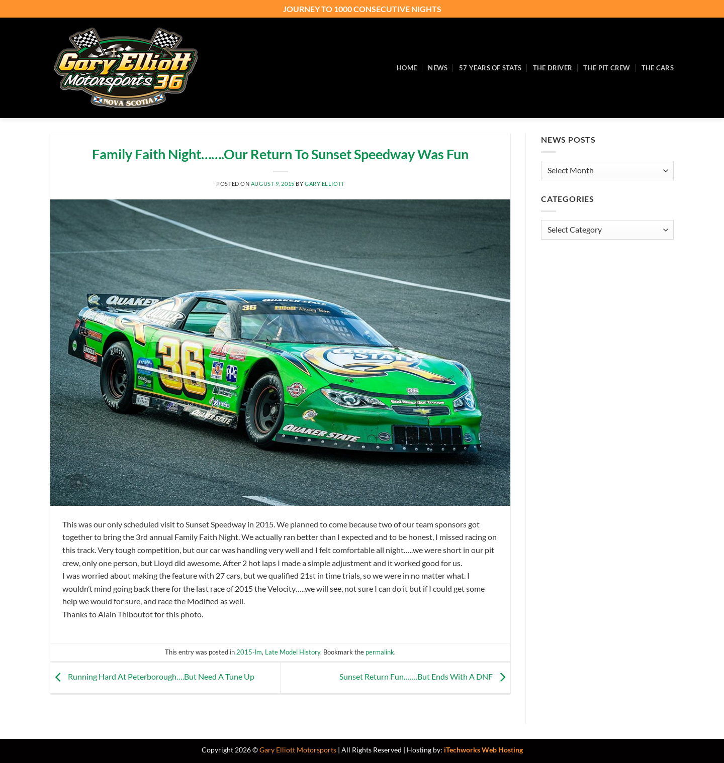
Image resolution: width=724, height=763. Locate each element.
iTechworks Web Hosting (483, 749)
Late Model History (292, 652)
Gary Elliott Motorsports (297, 749)
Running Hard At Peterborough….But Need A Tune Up (152, 676)
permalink (380, 652)
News (437, 68)
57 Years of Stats (490, 68)
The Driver (553, 68)
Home (407, 68)
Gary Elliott (324, 183)
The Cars (658, 68)
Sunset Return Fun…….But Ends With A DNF (424, 676)
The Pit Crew (606, 68)
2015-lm (249, 652)
